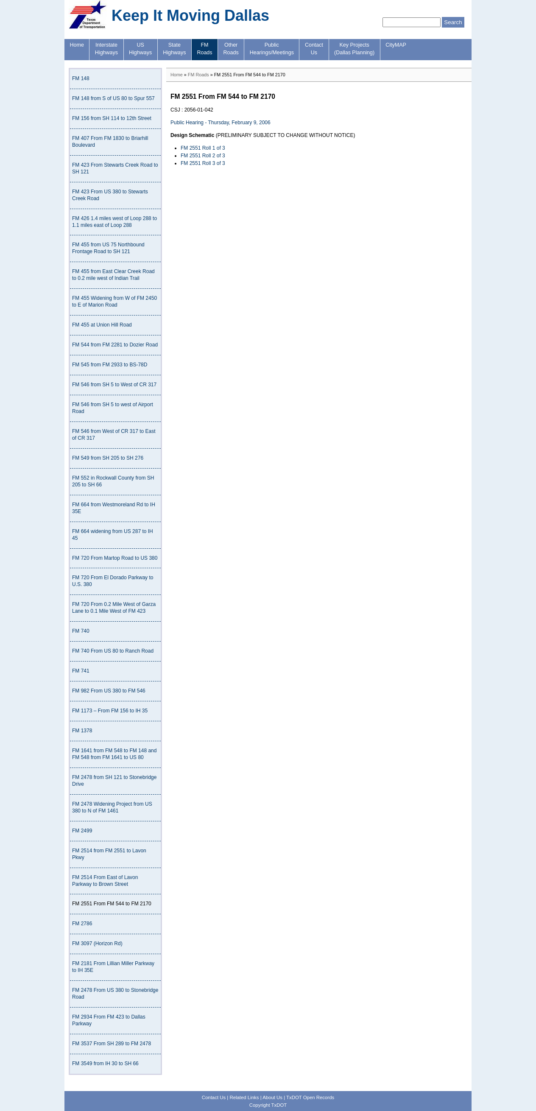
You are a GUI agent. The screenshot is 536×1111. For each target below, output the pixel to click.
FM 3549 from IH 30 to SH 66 (105, 1063)
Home (77, 45)
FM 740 (80, 631)
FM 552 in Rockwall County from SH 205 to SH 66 (113, 481)
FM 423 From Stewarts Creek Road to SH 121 (115, 168)
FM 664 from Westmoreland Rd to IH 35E (113, 508)
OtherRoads (231, 49)
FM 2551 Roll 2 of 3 (203, 156)
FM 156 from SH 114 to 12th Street (111, 118)
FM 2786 (82, 924)
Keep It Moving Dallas (190, 15)
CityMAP (395, 45)
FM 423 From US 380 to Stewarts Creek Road (110, 195)
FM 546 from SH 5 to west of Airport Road (112, 408)
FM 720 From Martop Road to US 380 (114, 558)
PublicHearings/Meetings (272, 49)
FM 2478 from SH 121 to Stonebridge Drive (114, 780)
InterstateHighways (106, 49)
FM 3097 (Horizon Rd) (97, 943)
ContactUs (314, 49)
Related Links (244, 1097)
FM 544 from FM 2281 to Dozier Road (115, 345)
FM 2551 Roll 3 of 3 (203, 163)
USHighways (140, 49)
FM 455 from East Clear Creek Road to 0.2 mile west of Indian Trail (113, 274)
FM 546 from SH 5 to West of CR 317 (114, 385)
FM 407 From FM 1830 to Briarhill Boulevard (110, 141)
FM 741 (80, 671)
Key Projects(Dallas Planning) (354, 49)
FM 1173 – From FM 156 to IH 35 (110, 711)
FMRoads (204, 49)
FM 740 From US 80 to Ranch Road (113, 651)
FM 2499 (82, 831)
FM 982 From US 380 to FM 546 (108, 691)
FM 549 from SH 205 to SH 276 (107, 458)
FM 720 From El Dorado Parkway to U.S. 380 (112, 581)
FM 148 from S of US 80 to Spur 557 (113, 98)
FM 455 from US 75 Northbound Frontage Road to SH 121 (108, 248)
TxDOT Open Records (310, 1097)
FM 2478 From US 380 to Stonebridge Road (115, 993)
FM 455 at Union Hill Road (102, 325)
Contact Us (214, 1097)
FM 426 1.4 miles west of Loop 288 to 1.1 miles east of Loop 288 (114, 221)
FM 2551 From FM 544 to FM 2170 (111, 904)
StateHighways (174, 49)
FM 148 (80, 78)
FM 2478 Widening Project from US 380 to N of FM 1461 (112, 807)
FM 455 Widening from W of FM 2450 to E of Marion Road (114, 301)
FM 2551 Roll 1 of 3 (203, 148)
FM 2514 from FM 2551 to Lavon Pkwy (109, 854)
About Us (272, 1097)
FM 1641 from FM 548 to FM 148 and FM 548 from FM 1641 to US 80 (114, 754)
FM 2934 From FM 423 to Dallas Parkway (108, 1020)
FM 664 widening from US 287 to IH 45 (112, 534)
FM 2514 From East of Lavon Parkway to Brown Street (105, 880)
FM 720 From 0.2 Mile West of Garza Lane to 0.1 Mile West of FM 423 (114, 607)
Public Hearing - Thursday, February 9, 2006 (220, 123)
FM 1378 (82, 731)
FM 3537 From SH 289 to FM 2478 (111, 1044)
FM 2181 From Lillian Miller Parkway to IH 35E (113, 966)
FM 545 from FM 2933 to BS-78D (109, 365)
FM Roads (198, 74)
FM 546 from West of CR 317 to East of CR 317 (114, 434)
